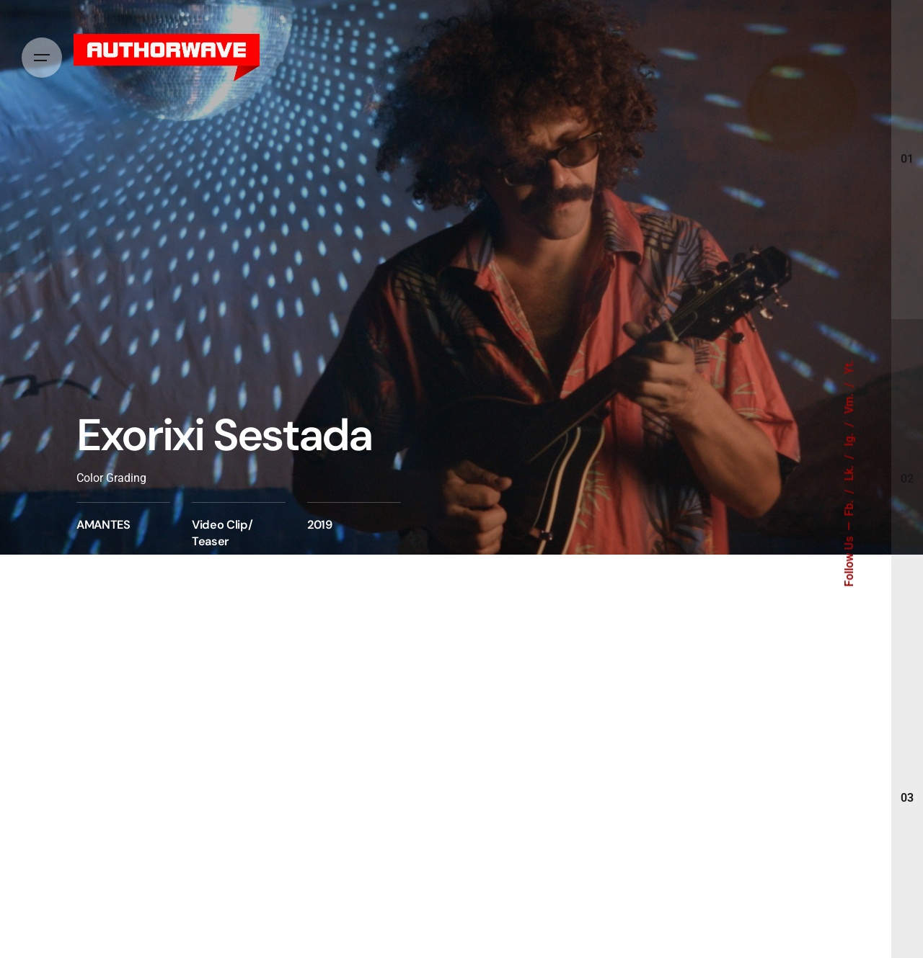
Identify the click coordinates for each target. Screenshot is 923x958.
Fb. (849, 506)
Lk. (849, 471)
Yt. (849, 367)
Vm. (849, 402)
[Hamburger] (42, 57)
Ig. (849, 438)
